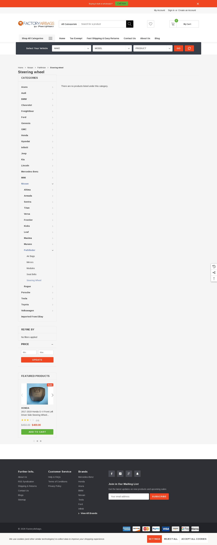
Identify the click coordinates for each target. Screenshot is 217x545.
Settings (154, 539)
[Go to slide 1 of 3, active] (34, 441)
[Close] (197, 4)
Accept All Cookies (193, 539)
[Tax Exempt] (76, 38)
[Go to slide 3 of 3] (40, 441)
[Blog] (157, 38)
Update (37, 359)
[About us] (145, 38)
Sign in (171, 10)
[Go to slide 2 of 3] (37, 441)
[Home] (62, 38)
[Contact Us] (129, 38)
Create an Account (187, 10)
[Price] (37, 344)
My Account (159, 10)
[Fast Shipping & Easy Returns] (103, 38)
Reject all (171, 539)
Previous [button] (22, 395)
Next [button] (52, 395)
